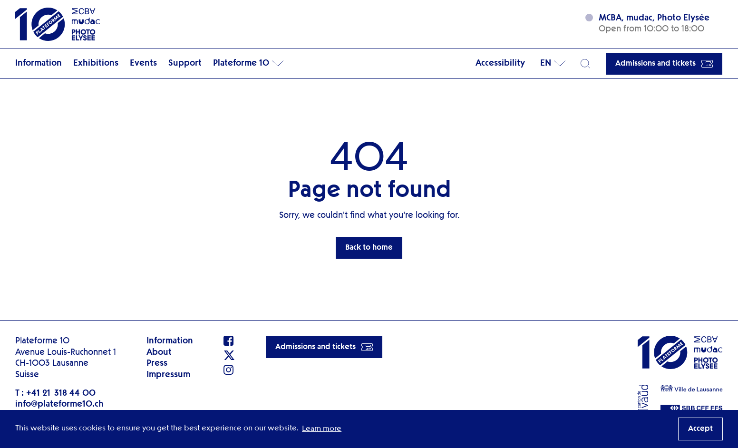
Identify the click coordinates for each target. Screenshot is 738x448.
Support (185, 63)
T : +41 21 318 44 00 (55, 393)
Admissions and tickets (664, 63)
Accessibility (500, 63)
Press (156, 363)
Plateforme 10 (241, 63)
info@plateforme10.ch (59, 404)
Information (38, 63)
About (159, 352)
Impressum (168, 374)
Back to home (369, 248)
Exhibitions (95, 63)
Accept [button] (700, 429)
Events (143, 63)
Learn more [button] (321, 429)
